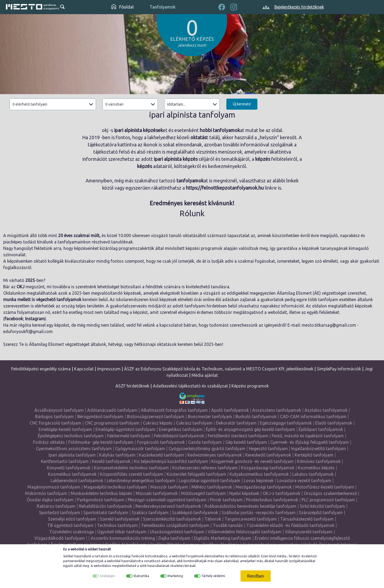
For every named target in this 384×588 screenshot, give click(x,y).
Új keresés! (242, 104)
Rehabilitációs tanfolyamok (105, 506)
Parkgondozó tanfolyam (100, 499)
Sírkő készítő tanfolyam (322, 506)
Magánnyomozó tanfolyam (53, 487)
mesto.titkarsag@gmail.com (329, 325)
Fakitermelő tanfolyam (128, 435)
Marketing (175, 576)
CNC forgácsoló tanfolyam (55, 423)
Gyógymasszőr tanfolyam (140, 448)
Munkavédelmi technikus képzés (101, 493)
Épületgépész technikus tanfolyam (71, 435)
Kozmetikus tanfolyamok (72, 474)
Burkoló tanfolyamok (256, 416)
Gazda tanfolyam (205, 442)
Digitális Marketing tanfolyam (222, 538)
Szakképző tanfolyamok (195, 512)
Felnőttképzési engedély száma (41, 368)
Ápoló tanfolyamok (230, 410)
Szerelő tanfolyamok (119, 519)
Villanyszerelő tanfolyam (309, 531)
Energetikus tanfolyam (180, 429)
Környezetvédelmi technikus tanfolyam (131, 467)
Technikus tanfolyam (117, 525)
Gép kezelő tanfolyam (246, 442)
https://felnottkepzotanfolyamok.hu (225, 187)
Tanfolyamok (162, 7)
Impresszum (109, 368)
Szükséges (107, 576)
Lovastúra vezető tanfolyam (304, 480)
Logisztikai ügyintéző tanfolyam (209, 480)
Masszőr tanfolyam (169, 487)
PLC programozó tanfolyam (328, 499)
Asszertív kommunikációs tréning (123, 538)
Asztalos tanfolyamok (326, 410)
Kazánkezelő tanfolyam (161, 455)
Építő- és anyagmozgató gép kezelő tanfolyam (250, 429)
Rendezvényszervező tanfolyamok (168, 506)
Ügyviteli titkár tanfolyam (121, 531)
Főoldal (122, 7)
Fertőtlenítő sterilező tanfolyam (238, 435)
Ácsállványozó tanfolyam (59, 410)
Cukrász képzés (158, 423)
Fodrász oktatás (49, 442)
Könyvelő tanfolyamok (68, 467)
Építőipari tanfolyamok (321, 429)
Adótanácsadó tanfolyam (112, 410)
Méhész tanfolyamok (211, 487)
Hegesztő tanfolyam (268, 448)
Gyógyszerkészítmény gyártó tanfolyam (207, 448)
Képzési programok (250, 385)
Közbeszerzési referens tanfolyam (205, 467)
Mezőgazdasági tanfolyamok (263, 487)
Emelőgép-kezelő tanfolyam (65, 429)
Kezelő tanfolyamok (111, 461)
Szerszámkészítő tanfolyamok (172, 519)
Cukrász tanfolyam (194, 423)
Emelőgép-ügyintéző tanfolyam (125, 429)
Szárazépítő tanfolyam (321, 512)
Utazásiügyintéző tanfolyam (177, 531)
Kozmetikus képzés (316, 467)
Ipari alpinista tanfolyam (72, 455)
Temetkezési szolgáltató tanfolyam (175, 525)
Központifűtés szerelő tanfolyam (131, 474)
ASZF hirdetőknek (132, 385)
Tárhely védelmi (213, 576)
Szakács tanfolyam (150, 512)
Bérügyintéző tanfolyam (100, 416)
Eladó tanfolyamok (333, 423)
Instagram (35, 318)
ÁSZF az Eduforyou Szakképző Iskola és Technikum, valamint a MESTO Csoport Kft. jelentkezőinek (218, 368)
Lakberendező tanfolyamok (77, 480)
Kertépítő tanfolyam (314, 455)
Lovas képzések (259, 480)
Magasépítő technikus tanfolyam (115, 487)
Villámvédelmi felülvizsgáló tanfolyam (244, 531)
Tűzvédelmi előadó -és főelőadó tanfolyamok (290, 525)
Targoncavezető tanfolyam (251, 519)
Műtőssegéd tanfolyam (203, 493)
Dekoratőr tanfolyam (236, 423)
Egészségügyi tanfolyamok (286, 423)
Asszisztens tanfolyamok (276, 410)
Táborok (213, 519)
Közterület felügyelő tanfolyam (196, 474)
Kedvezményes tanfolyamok (214, 455)
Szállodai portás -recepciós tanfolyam (258, 512)
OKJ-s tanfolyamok (281, 493)
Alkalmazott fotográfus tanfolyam (174, 410)
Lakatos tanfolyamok (313, 474)
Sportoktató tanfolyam (105, 512)
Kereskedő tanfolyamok (268, 455)
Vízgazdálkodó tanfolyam (59, 538)
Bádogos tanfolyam (54, 416)
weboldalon (102, 565)
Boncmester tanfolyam (210, 416)
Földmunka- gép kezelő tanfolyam (101, 442)
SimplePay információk (339, 368)
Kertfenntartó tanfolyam (65, 461)
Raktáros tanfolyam (56, 506)
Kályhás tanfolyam (117, 455)
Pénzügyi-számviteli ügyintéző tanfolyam (167, 499)
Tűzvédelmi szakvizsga (71, 531)
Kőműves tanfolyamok (319, 461)
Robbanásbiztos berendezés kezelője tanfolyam (250, 506)
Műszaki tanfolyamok (157, 493)
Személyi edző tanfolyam (72, 519)
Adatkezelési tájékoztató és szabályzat (190, 385)
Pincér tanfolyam (226, 499)
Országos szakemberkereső (330, 493)
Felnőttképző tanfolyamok (179, 435)
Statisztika (141, 576)
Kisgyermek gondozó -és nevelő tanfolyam (252, 461)
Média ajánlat (204, 375)
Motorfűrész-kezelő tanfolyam (324, 487)
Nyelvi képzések (244, 493)
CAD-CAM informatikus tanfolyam (313, 416)
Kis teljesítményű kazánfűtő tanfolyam (171, 461)
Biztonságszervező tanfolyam (155, 416)
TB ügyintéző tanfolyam (70, 525)
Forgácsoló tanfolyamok (161, 442)
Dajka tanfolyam (174, 538)
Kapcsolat (84, 368)
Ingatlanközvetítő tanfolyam (318, 448)
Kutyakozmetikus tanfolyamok (259, 474)
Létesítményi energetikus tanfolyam (141, 480)
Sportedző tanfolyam (59, 512)
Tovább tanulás (228, 525)
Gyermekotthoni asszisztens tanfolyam (74, 448)
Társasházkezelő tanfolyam (307, 519)
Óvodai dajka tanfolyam (50, 499)
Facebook (14, 318)
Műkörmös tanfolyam (46, 493)
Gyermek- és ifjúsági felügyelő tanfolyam (309, 442)
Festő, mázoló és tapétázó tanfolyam (308, 435)
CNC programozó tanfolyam (112, 423)
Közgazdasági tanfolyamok (267, 467)
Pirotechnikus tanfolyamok (272, 499)
